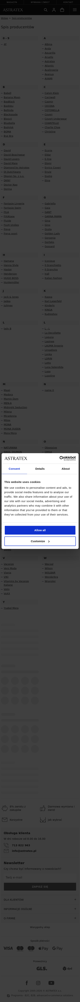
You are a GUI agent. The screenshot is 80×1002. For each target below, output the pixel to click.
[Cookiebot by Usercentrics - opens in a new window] (59, 458)
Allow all (40, 530)
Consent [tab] (14, 468)
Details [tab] (40, 468)
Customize (40, 541)
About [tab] (66, 468)
